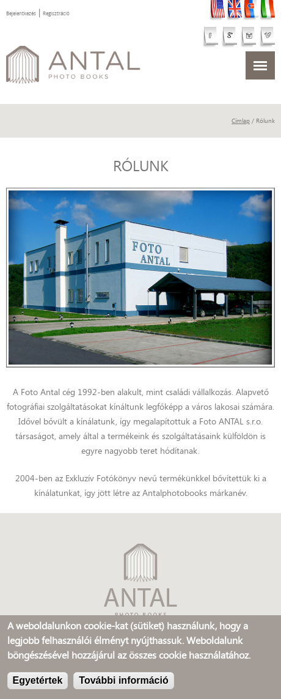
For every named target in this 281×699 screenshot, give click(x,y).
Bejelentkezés (21, 13)
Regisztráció (56, 13)
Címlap (241, 121)
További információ (123, 681)
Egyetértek (38, 681)
